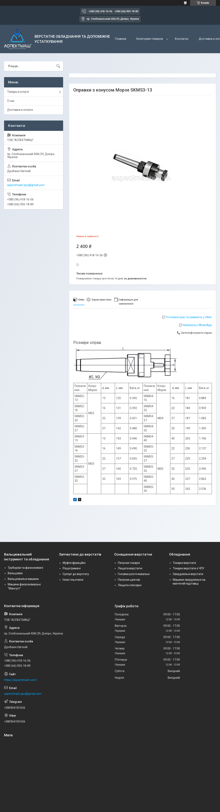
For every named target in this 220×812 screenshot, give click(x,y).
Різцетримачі (72, 568)
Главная (120, 38)
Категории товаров (149, 38)
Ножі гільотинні (73, 579)
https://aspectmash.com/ (20, 680)
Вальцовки (15, 573)
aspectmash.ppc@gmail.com (26, 185)
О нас (10, 100)
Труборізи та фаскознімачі (25, 567)
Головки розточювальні (134, 574)
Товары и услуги (18, 91)
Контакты (181, 38)
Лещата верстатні (130, 568)
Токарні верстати (184, 562)
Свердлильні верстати (188, 574)
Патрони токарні (129, 562)
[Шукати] (58, 66)
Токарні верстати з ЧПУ (188, 568)
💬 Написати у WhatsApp (195, 325)
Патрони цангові (129, 579)
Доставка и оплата (20, 109)
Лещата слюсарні (129, 585)
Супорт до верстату (76, 574)
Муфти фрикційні (74, 562)
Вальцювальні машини (23, 578)
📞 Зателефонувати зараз (194, 332)
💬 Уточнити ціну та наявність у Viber (187, 317)
